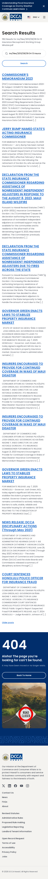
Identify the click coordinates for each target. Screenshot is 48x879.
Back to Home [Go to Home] (24, 675)
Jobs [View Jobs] (4, 856)
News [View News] (5, 797)
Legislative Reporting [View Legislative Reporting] (13, 826)
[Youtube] (21, 785)
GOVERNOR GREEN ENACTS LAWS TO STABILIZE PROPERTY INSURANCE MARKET (22, 317)
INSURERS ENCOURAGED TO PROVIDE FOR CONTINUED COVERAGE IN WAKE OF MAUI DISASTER (24, 370)
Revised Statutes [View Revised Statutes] (10, 813)
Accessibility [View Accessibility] (8, 847)
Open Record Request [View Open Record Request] (13, 838)
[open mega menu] (44, 17)
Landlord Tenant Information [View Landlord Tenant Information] (17, 831)
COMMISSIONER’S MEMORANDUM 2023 (17, 77)
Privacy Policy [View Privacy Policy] (9, 852)
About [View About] (5, 806)
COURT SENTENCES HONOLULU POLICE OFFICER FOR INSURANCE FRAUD (22, 578)
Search (24, 63)
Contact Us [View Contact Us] (8, 792)
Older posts (8, 622)
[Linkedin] (9, 785)
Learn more (20, 9)
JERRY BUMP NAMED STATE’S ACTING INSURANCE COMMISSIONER (23, 133)
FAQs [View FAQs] (4, 801)
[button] (34, 17)
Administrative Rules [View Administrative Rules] (12, 817)
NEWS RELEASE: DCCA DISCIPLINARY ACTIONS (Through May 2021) (19, 526)
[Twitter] (3, 785)
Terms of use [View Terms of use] (8, 843)
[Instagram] (27, 785)
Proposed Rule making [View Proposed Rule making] (13, 822)
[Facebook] (15, 785)
